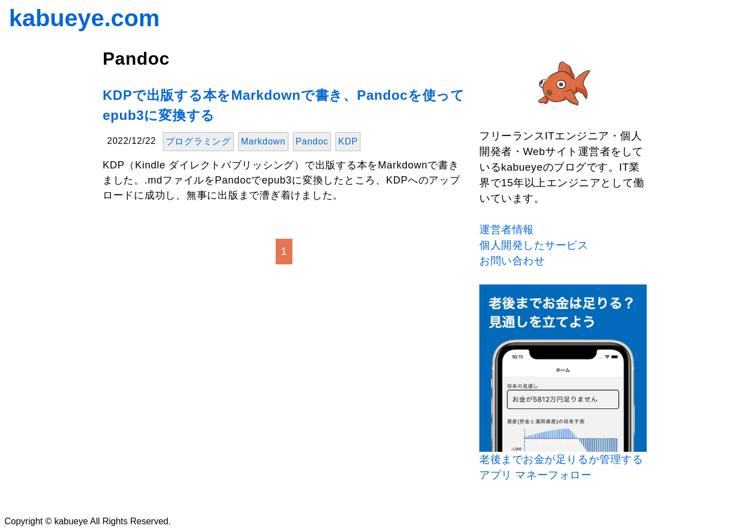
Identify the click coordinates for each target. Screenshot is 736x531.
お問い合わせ (512, 261)
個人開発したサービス (534, 245)
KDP (348, 141)
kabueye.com (84, 17)
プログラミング (198, 141)
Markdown (263, 141)
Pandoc (312, 141)
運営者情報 (506, 229)
